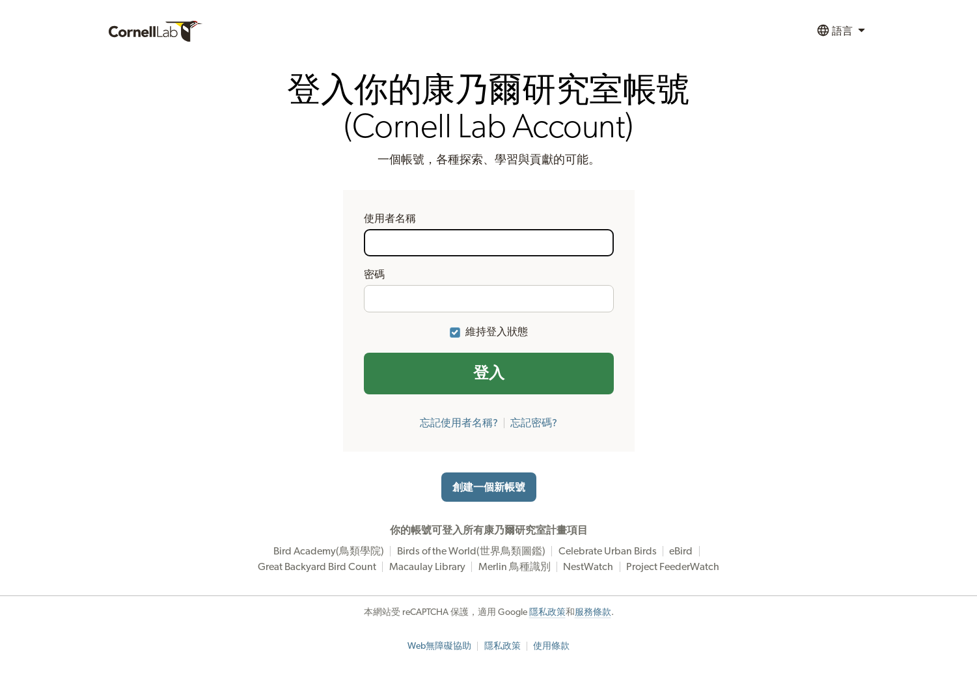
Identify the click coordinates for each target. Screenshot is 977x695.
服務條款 (593, 612)
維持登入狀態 (496, 332)
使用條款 (551, 646)
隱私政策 (547, 612)
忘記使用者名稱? (459, 423)
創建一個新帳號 (488, 487)
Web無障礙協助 (439, 646)
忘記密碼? (533, 423)
